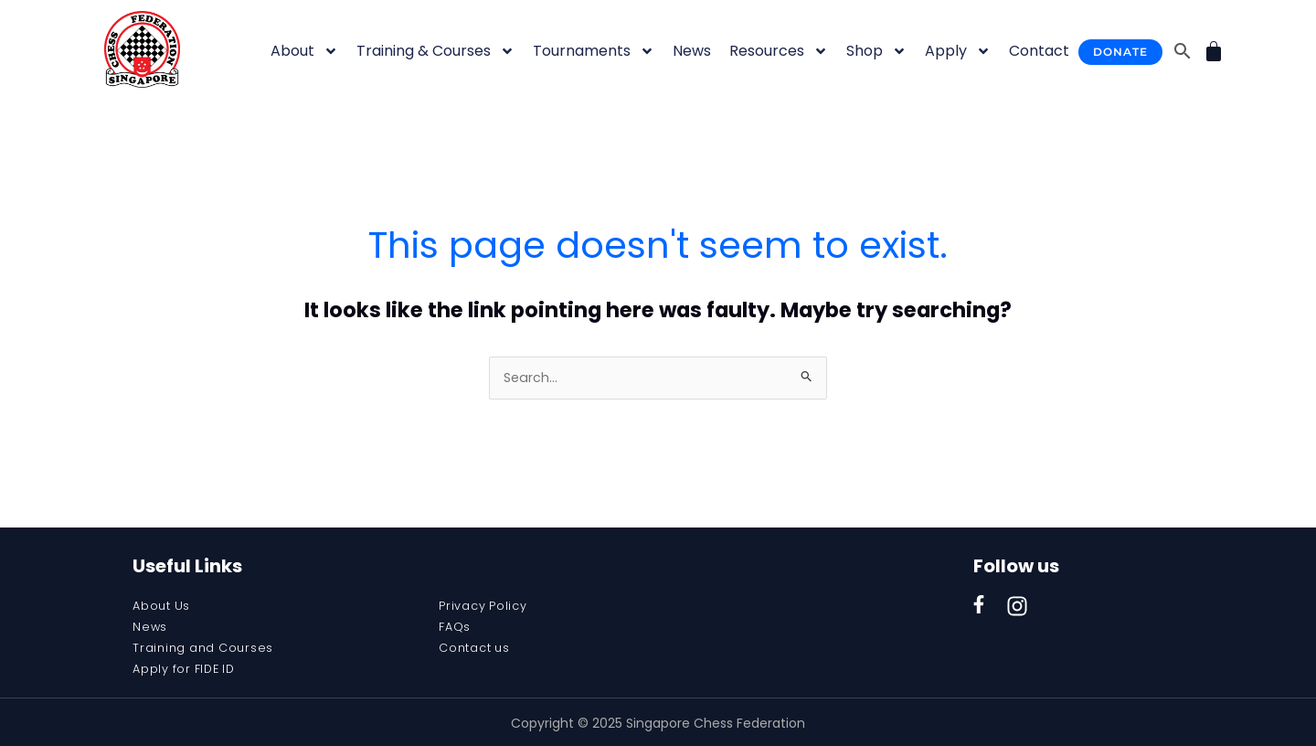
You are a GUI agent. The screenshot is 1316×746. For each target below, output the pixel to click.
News (692, 50)
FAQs (456, 627)
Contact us (479, 647)
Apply (958, 51)
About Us (164, 607)
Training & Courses (435, 51)
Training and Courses (209, 647)
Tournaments (593, 51)
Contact (1039, 50)
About (304, 51)
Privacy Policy (487, 607)
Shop (876, 51)
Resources (778, 51)
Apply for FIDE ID (189, 667)
